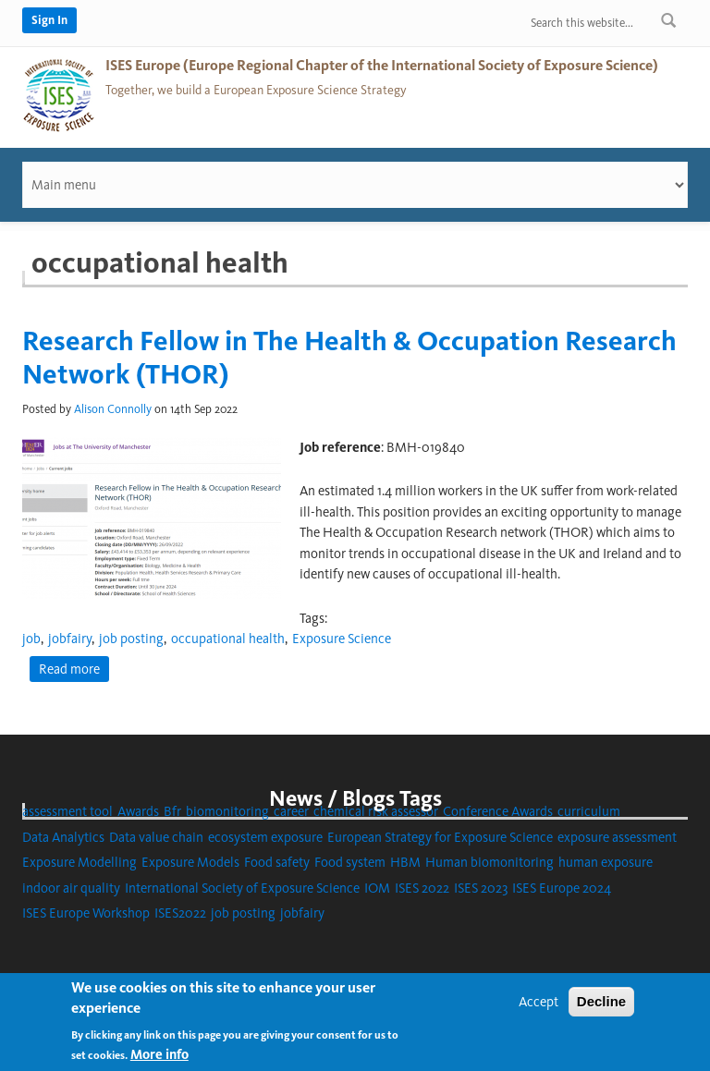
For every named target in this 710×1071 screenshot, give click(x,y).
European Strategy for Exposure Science (440, 837)
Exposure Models (190, 862)
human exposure (605, 862)
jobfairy (70, 638)
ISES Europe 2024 (561, 888)
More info (159, 1054)
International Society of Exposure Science (242, 888)
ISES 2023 (481, 888)
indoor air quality (71, 888)
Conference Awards (498, 811)
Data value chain (156, 837)
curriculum (588, 811)
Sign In (49, 20)
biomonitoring (227, 811)
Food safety (277, 862)
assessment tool (67, 811)
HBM (405, 862)
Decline (601, 1001)
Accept (538, 1001)
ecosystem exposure (265, 837)
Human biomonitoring (489, 862)
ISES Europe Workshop (86, 913)
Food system (350, 862)
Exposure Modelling (79, 862)
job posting (131, 638)
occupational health (228, 638)
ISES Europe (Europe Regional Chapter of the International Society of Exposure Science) (381, 65)
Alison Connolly (113, 409)
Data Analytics (63, 837)
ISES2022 (180, 913)
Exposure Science (341, 638)
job (31, 638)
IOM (377, 888)
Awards (138, 811)
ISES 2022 (422, 888)
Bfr (172, 811)
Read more (74, 668)
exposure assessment (617, 837)
